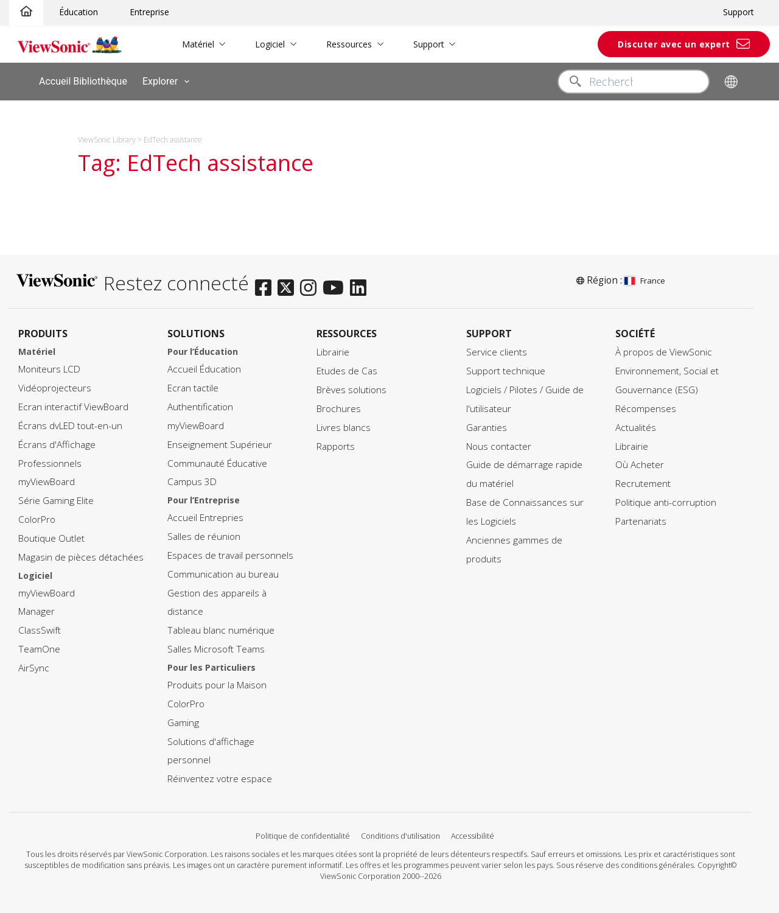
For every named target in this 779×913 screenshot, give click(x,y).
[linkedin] (361, 281)
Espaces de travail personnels (230, 551)
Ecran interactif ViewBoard (73, 403)
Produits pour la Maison (217, 681)
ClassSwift (39, 627)
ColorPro (36, 516)
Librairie (332, 349)
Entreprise (149, 12)
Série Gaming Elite (56, 497)
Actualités (635, 424)
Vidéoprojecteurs (54, 385)
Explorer (168, 81)
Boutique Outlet (51, 534)
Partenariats (640, 517)
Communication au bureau (223, 570)
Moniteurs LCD (49, 366)
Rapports (335, 442)
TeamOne (39, 646)
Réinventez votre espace (219, 775)
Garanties (486, 424)
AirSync (33, 664)
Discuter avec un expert (674, 44)
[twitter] (289, 281)
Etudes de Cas (346, 368)
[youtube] (336, 281)
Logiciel (262, 44)
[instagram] (311, 281)
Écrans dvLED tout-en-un (70, 422)
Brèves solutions (351, 386)
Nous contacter (498, 442)
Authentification (200, 403)
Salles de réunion (203, 533)
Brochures (338, 405)
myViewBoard (46, 478)
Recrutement (643, 480)
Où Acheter (639, 461)
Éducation (78, 12)
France (644, 280)
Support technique (505, 368)
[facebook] (266, 281)
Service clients (496, 349)
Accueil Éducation (204, 366)
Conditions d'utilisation (400, 832)
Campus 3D (192, 478)
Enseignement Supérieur (219, 441)
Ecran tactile (192, 385)
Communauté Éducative (217, 459)
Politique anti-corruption (665, 499)
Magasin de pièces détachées (81, 553)
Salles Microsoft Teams (216, 646)
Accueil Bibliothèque (83, 81)
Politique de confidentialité (303, 832)
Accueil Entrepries (205, 514)
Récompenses (645, 405)
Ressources (340, 44)
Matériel (189, 44)
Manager (36, 608)
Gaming (183, 719)
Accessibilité (472, 832)
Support (738, 12)
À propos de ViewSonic (663, 349)
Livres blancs (343, 424)
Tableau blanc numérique (220, 627)
